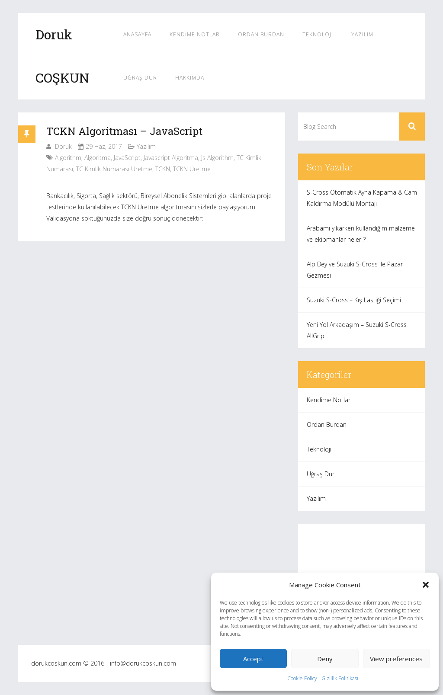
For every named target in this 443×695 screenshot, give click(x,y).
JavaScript (127, 158)
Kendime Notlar (195, 34)
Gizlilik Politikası (339, 678)
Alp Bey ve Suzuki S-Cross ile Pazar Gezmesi (355, 269)
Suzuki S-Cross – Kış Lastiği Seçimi (354, 300)
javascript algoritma (171, 158)
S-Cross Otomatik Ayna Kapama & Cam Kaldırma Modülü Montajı (362, 198)
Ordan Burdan (261, 34)
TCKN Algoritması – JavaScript (124, 131)
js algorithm (217, 158)
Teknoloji (317, 34)
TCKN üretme (192, 169)
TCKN (162, 169)
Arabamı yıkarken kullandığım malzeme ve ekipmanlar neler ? (361, 233)
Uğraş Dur (140, 77)
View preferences (396, 658)
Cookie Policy (302, 678)
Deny (325, 658)
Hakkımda (189, 77)
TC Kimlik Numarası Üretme (114, 169)
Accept (253, 658)
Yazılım (362, 34)
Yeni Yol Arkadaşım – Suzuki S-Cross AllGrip (357, 330)
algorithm (68, 158)
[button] (425, 584)
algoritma (97, 158)
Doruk (63, 146)
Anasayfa (137, 34)
